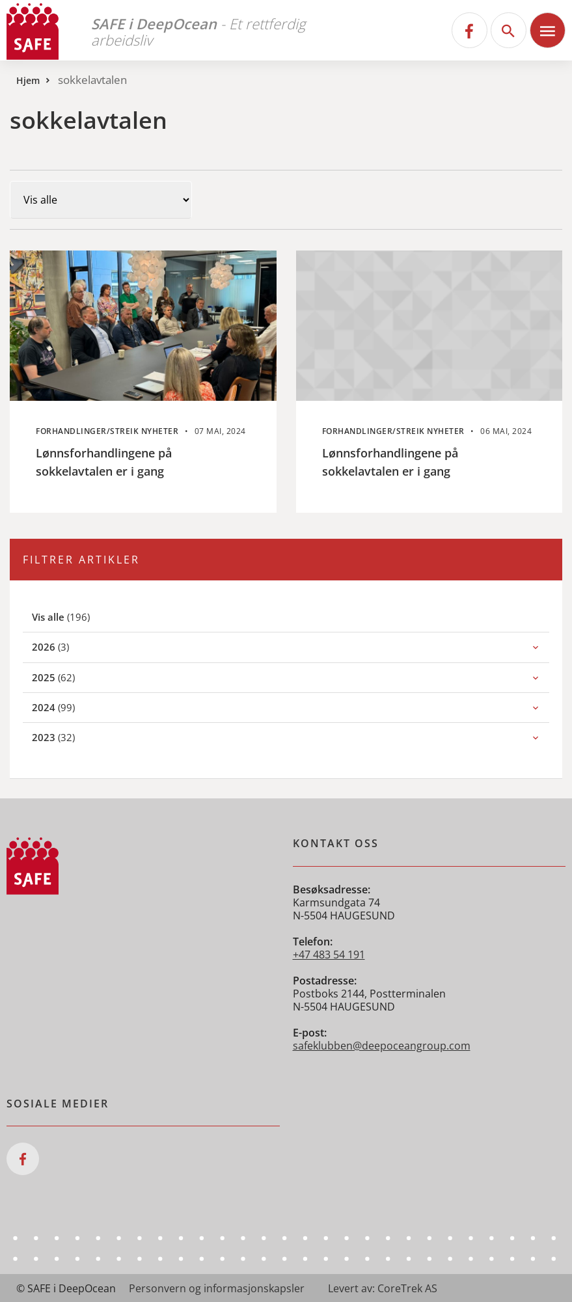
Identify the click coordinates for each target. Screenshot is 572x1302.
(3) (65, 646)
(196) (76, 616)
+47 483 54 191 (329, 954)
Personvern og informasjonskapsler (217, 1288)
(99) (67, 707)
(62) (67, 677)
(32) (67, 737)
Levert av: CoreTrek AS (382, 1288)
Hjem (28, 80)
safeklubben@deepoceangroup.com (381, 1045)
